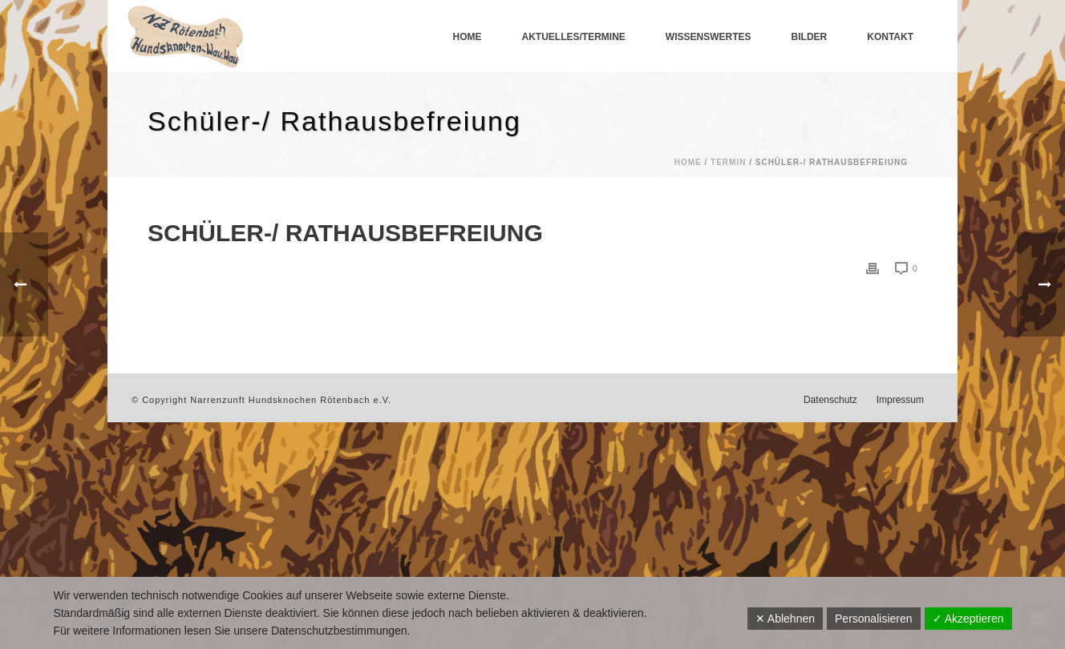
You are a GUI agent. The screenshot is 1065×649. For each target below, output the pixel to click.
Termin (728, 162)
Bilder (810, 36)
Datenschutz (830, 399)
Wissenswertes (708, 36)
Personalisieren (874, 618)
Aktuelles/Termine (574, 36)
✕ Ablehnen (785, 618)
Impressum (900, 399)
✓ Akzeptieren (968, 618)
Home (467, 36)
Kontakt (890, 36)
